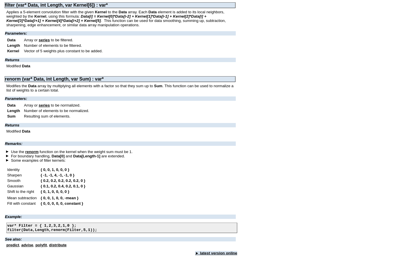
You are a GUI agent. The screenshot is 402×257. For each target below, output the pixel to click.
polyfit (41, 247)
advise (27, 247)
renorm (32, 152)
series (44, 40)
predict (12, 247)
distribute (58, 247)
